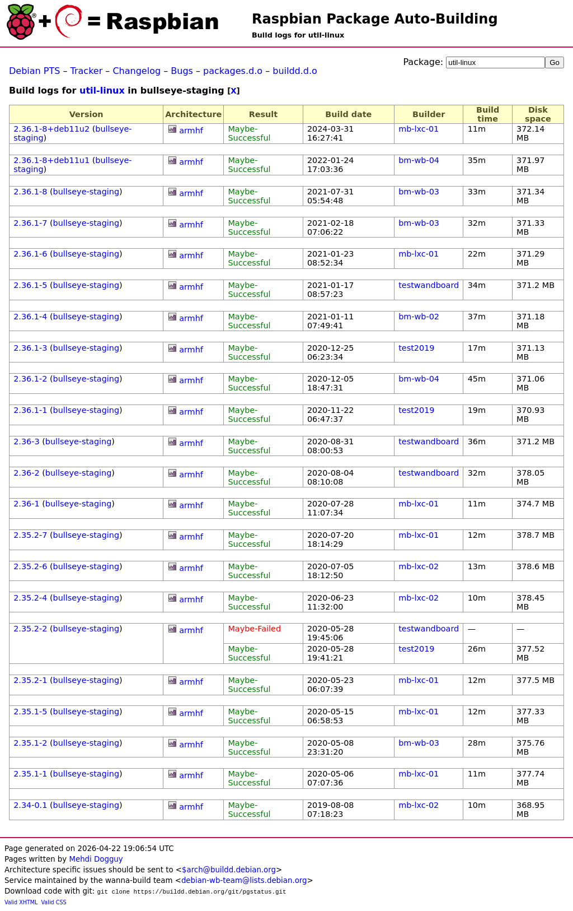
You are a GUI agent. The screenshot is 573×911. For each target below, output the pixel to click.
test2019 (416, 347)
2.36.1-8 (30, 191)
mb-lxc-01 (418, 128)
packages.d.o (232, 71)
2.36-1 (26, 503)
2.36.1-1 (30, 410)
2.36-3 (26, 441)
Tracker (87, 71)
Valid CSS (54, 902)
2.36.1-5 (30, 285)
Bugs (182, 71)
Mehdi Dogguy (96, 859)
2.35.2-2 (30, 628)
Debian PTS (34, 71)
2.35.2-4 (30, 597)
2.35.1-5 (30, 711)
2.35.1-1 (30, 773)
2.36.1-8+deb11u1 (51, 160)
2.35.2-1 (30, 680)
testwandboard (428, 285)
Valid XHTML (20, 902)
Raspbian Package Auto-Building (375, 19)
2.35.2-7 (30, 535)
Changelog (136, 71)
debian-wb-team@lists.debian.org (244, 880)
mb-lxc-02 (418, 566)
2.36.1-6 (30, 253)
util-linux (102, 90)
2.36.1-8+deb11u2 (51, 128)
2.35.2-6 (30, 566)
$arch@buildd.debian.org (229, 870)
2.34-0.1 (30, 805)
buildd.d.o (295, 71)
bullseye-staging (86, 191)
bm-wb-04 (418, 160)
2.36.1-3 (30, 347)
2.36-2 (26, 472)
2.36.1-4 (30, 316)
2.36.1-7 (30, 223)
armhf (191, 130)
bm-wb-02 (418, 316)
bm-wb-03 (418, 191)
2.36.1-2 (30, 378)
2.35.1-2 (30, 742)
